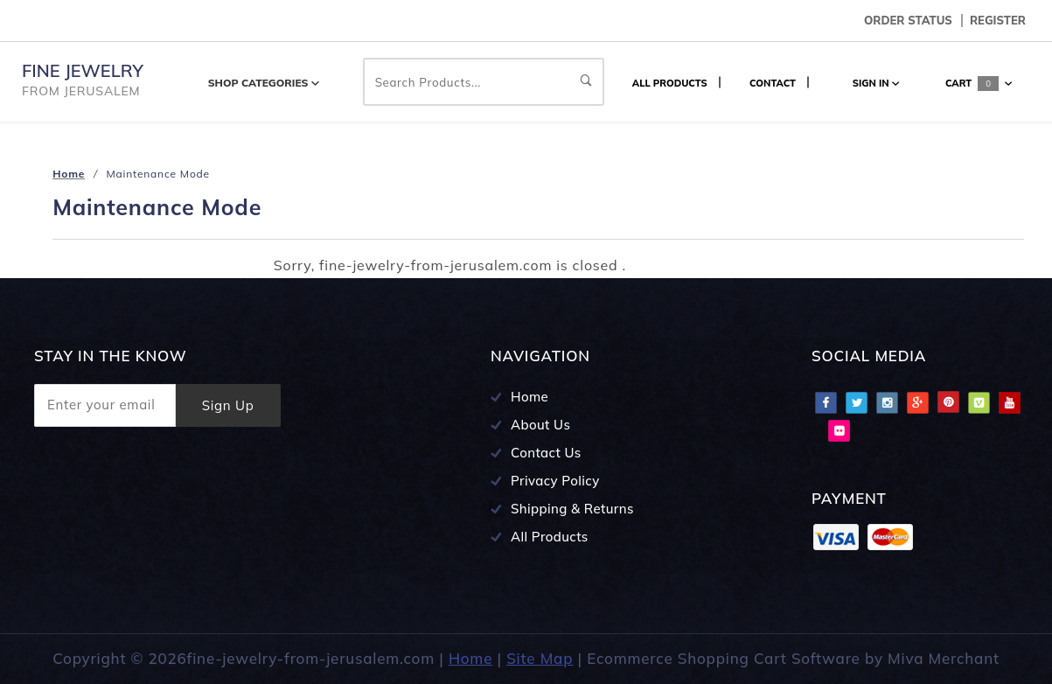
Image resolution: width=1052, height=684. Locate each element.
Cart (978, 83)
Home (529, 396)
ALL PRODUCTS (669, 83)
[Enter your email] (105, 405)
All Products (550, 536)
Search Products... (483, 82)
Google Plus (917, 402)
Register (998, 20)
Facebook (826, 402)
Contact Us (546, 452)
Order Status (908, 20)
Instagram (887, 402)
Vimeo (979, 402)
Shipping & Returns (572, 508)
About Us (540, 424)
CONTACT (772, 83)
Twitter (856, 402)
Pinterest (948, 402)
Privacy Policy (555, 480)
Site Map (539, 658)
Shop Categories (263, 82)
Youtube (1009, 402)
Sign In (876, 83)
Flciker (839, 430)
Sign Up (228, 405)
